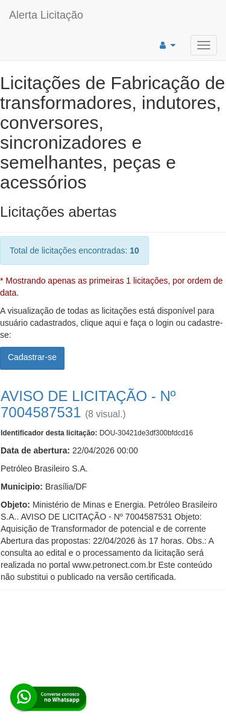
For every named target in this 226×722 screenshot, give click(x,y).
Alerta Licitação (46, 15)
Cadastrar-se (32, 357)
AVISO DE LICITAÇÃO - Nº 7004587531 (88, 404)
